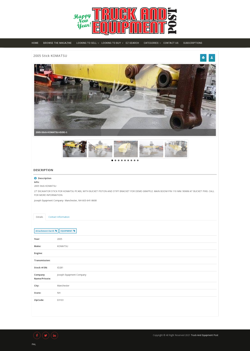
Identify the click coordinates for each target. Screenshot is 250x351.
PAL (34, 344)
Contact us (171, 43)
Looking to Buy (111, 43)
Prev (66, 149)
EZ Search (132, 43)
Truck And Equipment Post (204, 335)
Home (35, 43)
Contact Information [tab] (59, 216)
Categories (151, 43)
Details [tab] (39, 216)
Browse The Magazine (57, 43)
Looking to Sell (87, 43)
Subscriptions (192, 43)
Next (183, 149)
